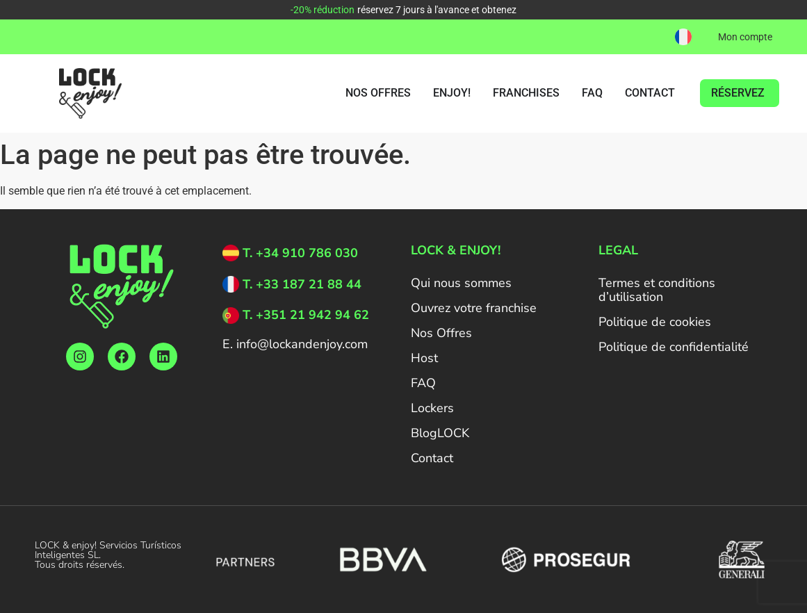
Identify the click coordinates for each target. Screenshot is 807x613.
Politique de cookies (654, 321)
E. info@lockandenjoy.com (295, 344)
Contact (432, 458)
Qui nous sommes (461, 283)
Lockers (432, 408)
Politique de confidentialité (673, 346)
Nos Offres (441, 333)
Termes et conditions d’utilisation (656, 290)
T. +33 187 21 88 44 (302, 284)
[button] (683, 36)
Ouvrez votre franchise (474, 308)
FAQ (423, 383)
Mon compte (745, 36)
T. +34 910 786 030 (300, 253)
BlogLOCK (440, 433)
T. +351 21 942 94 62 (306, 314)
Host (424, 358)
